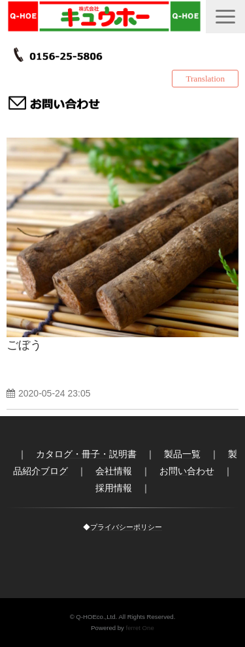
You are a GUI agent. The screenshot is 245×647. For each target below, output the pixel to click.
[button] (225, 16)
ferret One (140, 627)
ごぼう (24, 345)
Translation (205, 78)
